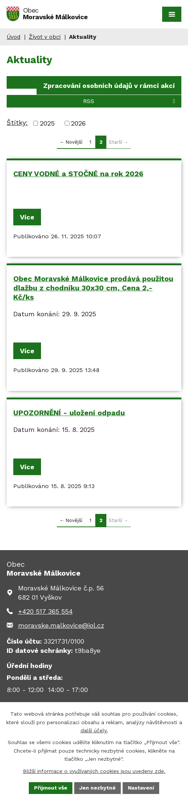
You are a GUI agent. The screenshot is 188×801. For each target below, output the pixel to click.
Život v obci (45, 37)
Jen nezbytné (97, 788)
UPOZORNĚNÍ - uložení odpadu (69, 413)
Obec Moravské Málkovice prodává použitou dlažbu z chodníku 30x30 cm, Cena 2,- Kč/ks (93, 288)
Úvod (13, 37)
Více (27, 217)
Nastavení (141, 788)
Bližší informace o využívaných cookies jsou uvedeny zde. (94, 771)
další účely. (94, 730)
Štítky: (17, 122)
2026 (78, 123)
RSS (130, 101)
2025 (47, 123)
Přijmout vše (50, 788)
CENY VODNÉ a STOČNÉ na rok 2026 (78, 174)
